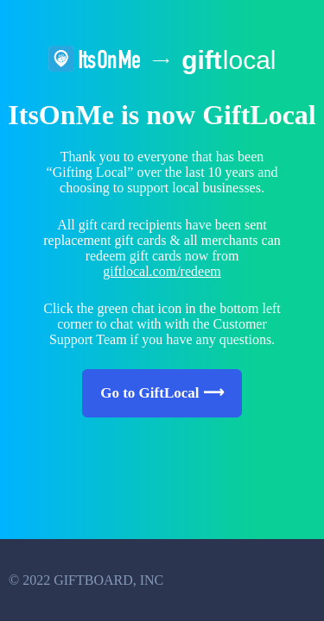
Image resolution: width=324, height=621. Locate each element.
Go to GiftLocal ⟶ (162, 393)
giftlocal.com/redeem (161, 271)
